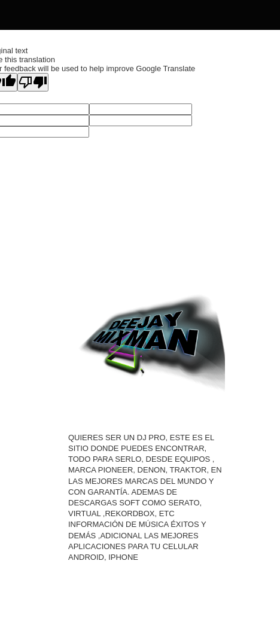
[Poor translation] (32, 82)
